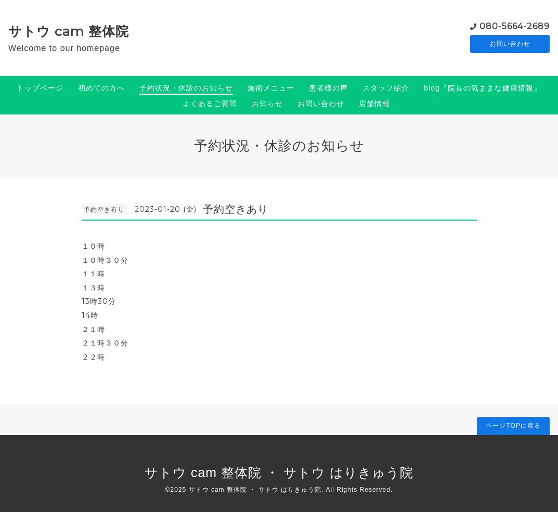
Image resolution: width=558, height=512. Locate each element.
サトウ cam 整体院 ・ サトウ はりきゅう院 (279, 472)
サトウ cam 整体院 (68, 31)
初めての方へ (101, 88)
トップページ (40, 88)
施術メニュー (271, 88)
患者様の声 (328, 88)
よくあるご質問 (210, 103)
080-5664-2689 (514, 26)
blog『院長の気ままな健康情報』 (482, 88)
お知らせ (267, 103)
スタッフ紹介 (385, 88)
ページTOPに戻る (513, 425)
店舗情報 (374, 103)
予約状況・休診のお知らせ (186, 88)
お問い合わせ (510, 44)
